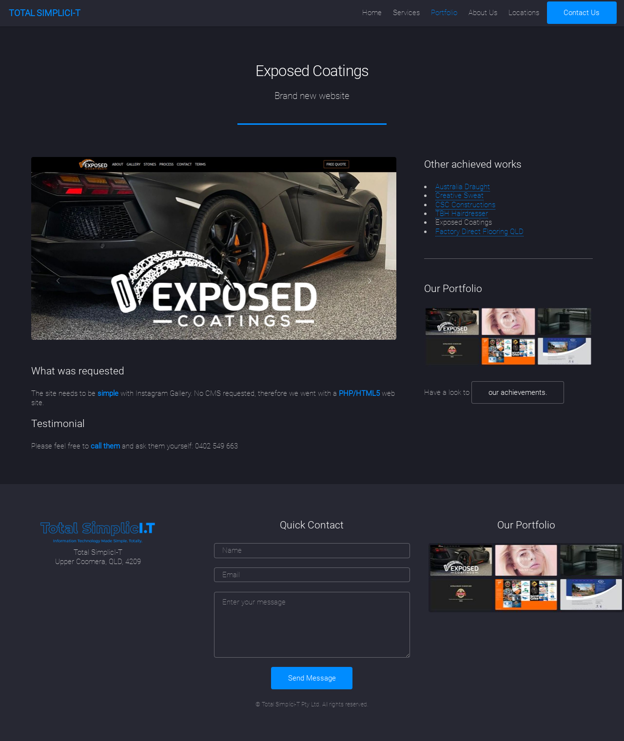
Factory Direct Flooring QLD (479, 231)
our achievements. (517, 392)
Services (406, 12)
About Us (482, 12)
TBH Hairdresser (461, 213)
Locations (523, 12)
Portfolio (444, 12)
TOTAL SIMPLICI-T (44, 13)
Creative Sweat (459, 195)
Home (372, 12)
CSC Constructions (465, 204)
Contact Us (582, 12)
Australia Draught (462, 186)
